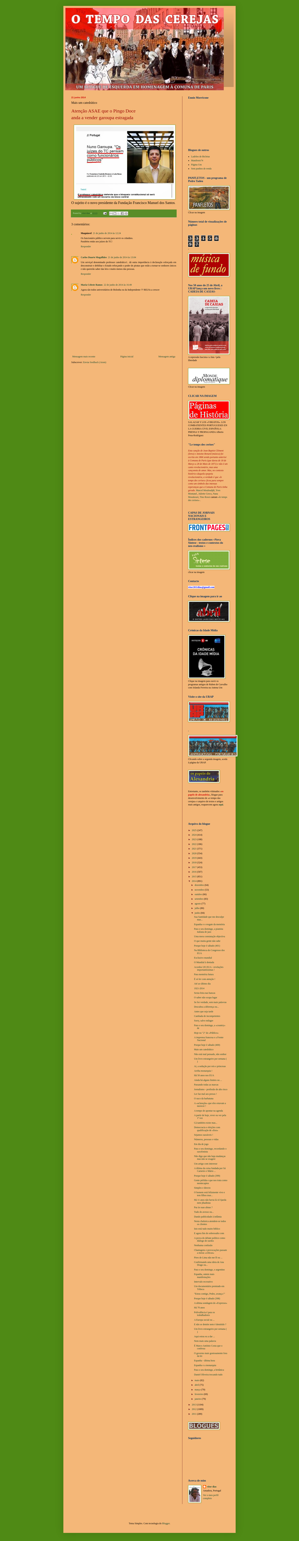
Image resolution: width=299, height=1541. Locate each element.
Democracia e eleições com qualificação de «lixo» (207, 1128)
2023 (194, 839)
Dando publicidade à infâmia (208, 1216)
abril (197, 1384)
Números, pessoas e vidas (206, 1139)
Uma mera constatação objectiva (209, 936)
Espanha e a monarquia (205, 1365)
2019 (194, 858)
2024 (194, 834)
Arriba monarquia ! (203, 1070)
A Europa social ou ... (204, 1319)
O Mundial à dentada (204, 962)
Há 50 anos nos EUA (204, 1075)
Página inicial (126, 356)
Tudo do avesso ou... (204, 1212)
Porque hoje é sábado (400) (207, 1045)
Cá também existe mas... (205, 1122)
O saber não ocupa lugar (205, 997)
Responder (86, 246)
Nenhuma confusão (203, 1245)
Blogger (166, 1523)
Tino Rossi (205, 497)
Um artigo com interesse (205, 1163)
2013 (194, 1404)
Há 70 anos (199, 1307)
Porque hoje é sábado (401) (207, 945)
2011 (194, 1414)
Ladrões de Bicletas (200, 156)
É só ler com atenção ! (204, 979)
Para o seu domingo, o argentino (209, 1269)
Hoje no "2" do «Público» (206, 1032)
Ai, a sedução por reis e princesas (210, 1066)
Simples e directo (202, 1187)
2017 (194, 867)
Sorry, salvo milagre (203, 1020)
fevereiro (199, 1394)
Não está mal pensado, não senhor (210, 1054)
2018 (194, 862)
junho (198, 913)
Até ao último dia (202, 983)
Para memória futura (204, 974)
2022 (194, 844)
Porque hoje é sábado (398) (207, 1298)
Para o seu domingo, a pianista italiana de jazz (208, 930)
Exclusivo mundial (203, 957)
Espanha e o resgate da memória (209, 924)
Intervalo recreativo (203, 1281)
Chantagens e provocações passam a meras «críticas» (210, 1251)
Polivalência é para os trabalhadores (204, 1313)
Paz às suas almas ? (203, 1207)
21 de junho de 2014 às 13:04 (122, 257)
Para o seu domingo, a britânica (209, 1369)
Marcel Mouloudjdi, (205, 490)
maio (197, 1380)
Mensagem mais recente (83, 356)
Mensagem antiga (166, 356)
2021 (194, 848)
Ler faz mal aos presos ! (205, 1094)
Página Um (196, 164)
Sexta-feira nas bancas (204, 993)
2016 (194, 871)
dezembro (200, 885)
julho (197, 908)
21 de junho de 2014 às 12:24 (107, 233)
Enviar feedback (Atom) (94, 362)
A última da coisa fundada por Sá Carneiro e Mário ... (210, 1169)
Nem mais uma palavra (205, 1341)
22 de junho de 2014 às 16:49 (118, 284)
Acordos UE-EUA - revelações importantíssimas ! (208, 968)
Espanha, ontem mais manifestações (204, 1275)
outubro (199, 894)
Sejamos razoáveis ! (203, 1134)
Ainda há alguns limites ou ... (208, 1080)
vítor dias (211, 1486)
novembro (200, 889)
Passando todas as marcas (206, 1084)
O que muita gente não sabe (207, 941)
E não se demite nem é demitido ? (210, 1324)
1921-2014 (199, 988)
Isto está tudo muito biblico (207, 1228)
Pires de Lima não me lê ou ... (208, 1257)
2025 (194, 830)
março (198, 1389)
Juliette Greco (205, 493)
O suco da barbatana (203, 1098)
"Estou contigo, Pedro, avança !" (209, 1293)
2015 (194, 876)
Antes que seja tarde (203, 1011)
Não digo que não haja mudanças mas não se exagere (210, 1157)
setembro (199, 898)
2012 (194, 1409)
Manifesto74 (197, 160)
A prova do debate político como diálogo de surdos (209, 1239)
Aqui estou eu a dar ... (204, 1336)
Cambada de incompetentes (207, 1016)
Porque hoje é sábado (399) (207, 1175)
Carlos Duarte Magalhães (94, 257)
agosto (198, 903)
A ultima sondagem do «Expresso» (210, 1303)
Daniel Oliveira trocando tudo (208, 1374)
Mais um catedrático (203, 1049)
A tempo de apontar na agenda (208, 1110)
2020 (194, 853)
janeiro (198, 1399)
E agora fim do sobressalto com (209, 1233)
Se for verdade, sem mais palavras (210, 1002)
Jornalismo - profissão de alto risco (210, 1089)
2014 (194, 881)
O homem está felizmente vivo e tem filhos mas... (209, 1194)
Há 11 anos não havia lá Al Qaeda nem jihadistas (210, 1201)
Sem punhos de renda (201, 168)
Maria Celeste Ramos (92, 284)
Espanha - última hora (204, 1360)
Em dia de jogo (201, 1144)
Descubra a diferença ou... (206, 1006)
